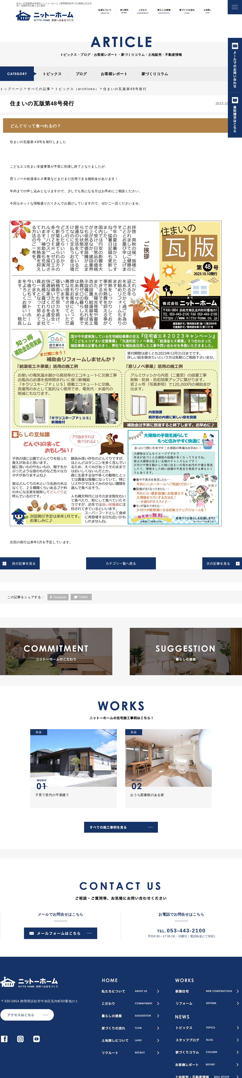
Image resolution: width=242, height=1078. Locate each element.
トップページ (11, 89)
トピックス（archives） (77, 89)
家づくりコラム (155, 74)
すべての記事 (39, 89)
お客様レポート (114, 74)
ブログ (81, 74)
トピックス (52, 74)
